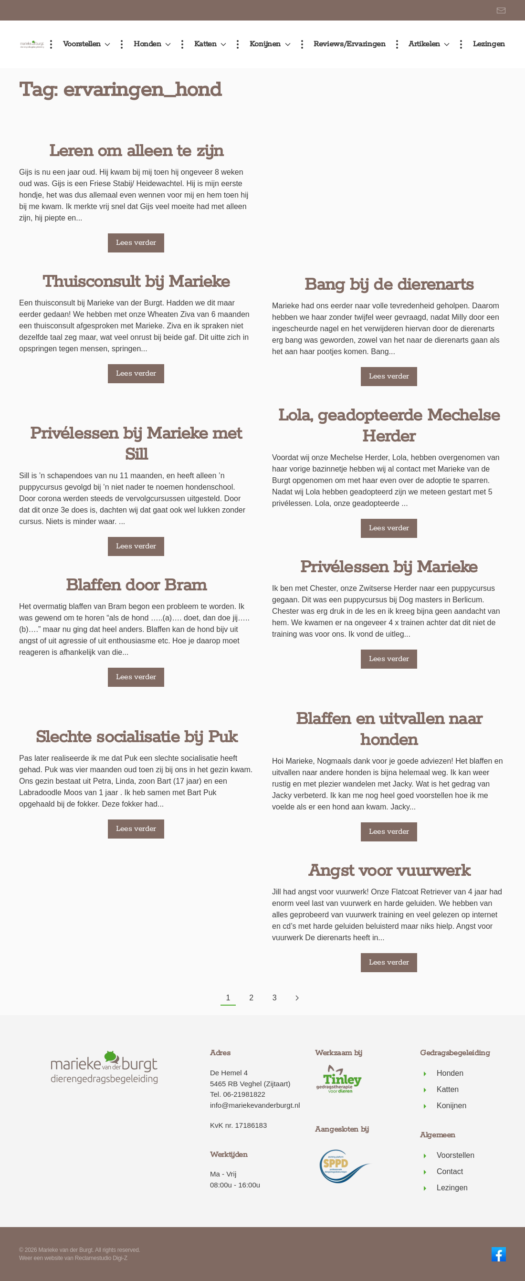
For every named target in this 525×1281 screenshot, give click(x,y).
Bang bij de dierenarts (388, 132)
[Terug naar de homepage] (32, 44)
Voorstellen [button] (78, 44)
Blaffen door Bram (136, 567)
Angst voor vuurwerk (389, 718)
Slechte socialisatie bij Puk (136, 718)
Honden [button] (144, 44)
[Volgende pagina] (297, 998)
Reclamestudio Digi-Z (101, 1258)
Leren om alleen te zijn (136, 132)
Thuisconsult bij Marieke (136, 263)
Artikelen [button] (421, 44)
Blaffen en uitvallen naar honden (389, 577)
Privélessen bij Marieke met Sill (136, 425)
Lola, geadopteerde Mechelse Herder (389, 273)
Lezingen (480, 44)
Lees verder (136, 224)
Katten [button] (202, 44)
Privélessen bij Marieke (388, 415)
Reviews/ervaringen (341, 44)
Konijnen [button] (261, 44)
